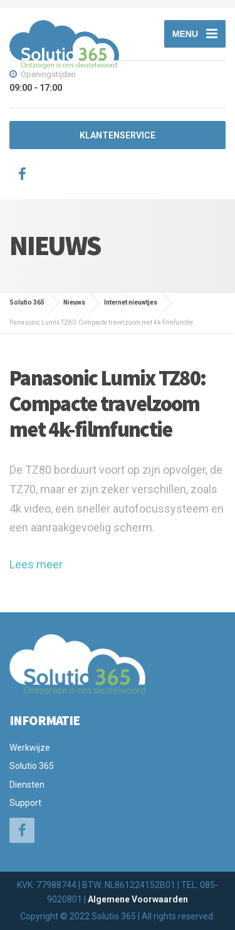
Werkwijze (29, 748)
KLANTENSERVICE (117, 135)
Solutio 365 (31, 766)
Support (25, 803)
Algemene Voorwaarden (138, 899)
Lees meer (36, 564)
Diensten (26, 785)
